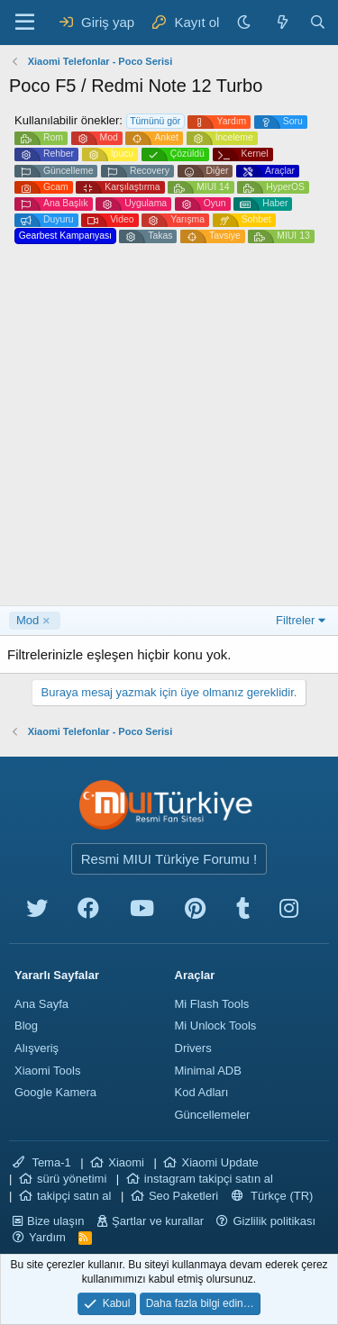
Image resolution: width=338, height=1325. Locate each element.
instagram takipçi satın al (208, 1178)
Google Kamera (55, 1092)
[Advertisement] (169, 427)
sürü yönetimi (71, 1178)
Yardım (47, 1237)
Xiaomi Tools (47, 1070)
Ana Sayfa (41, 1004)
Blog (26, 1025)
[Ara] (317, 22)
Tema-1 (42, 1162)
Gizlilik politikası (274, 1221)
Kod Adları (202, 1092)
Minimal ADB (208, 1070)
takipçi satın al (74, 1195)
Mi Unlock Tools (216, 1025)
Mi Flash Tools (212, 1004)
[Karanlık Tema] (246, 22)
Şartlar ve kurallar (158, 1221)
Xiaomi (126, 1162)
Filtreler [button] (295, 620)
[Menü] (25, 22)
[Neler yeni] (281, 22)
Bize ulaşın (56, 1221)
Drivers (193, 1048)
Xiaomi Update (219, 1162)
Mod (27, 620)
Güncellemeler (213, 1114)
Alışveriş (36, 1048)
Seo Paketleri (183, 1195)
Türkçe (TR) (273, 1195)
